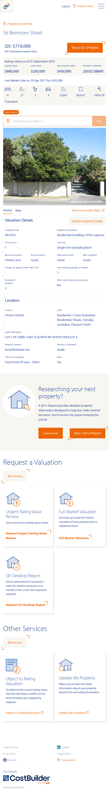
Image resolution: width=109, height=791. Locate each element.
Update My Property (74, 712)
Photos (7, 210)
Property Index (64, 753)
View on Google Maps (88, 210)
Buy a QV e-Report (85, 47)
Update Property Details (87, 221)
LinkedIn (63, 747)
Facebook (9, 760)
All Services (15, 476)
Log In (66, 6)
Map (18, 210)
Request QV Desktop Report (26, 605)
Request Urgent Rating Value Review (26, 535)
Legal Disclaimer (11, 747)
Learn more (50, 433)
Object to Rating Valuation (25, 712)
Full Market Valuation (74, 538)
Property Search (66, 760)
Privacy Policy (9, 753)
